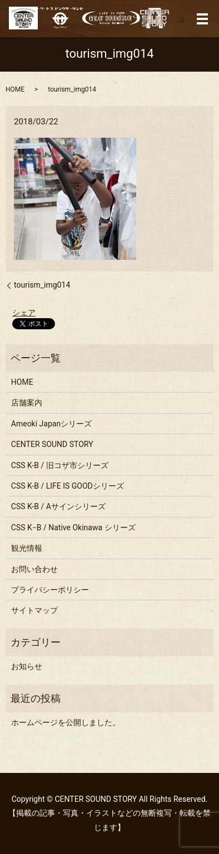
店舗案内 (26, 402)
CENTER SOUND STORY (52, 444)
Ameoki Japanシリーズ (51, 423)
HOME (15, 89)
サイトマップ (34, 610)
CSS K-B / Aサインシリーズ (58, 506)
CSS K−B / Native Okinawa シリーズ (73, 527)
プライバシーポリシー (50, 589)
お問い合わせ (34, 569)
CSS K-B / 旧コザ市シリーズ (59, 465)
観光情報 (26, 548)
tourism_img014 (42, 284)
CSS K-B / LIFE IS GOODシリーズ (67, 485)
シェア (24, 312)
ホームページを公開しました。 (65, 722)
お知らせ (26, 666)
